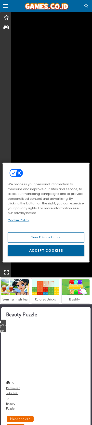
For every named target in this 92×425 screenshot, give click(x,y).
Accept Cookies (46, 250)
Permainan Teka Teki (13, 390)
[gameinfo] (6, 27)
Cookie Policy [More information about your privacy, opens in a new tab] (18, 220)
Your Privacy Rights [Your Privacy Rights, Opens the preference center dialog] (46, 237)
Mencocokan (20, 418)
